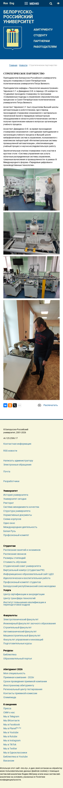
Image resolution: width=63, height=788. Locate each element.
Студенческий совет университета (22, 566)
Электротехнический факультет (20, 619)
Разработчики (11, 481)
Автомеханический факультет (20, 631)
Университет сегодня (14, 499)
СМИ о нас (9, 712)
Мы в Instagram (11, 740)
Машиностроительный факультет (21, 635)
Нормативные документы (17, 515)
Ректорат (8, 503)
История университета (15, 495)
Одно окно (9, 523)
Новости (23, 65)
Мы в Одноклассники (15, 752)
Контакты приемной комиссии (20, 693)
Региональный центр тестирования (22, 689)
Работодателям (45, 46)
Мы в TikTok (9, 744)
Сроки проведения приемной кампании (25, 681)
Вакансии (8, 760)
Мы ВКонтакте (11, 720)
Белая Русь (9, 531)
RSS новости (10, 450)
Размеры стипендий (14, 558)
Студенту (40, 35)
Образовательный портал (17, 658)
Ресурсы (8, 650)
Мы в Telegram (11, 716)
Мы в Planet (12, 728)
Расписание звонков (14, 554)
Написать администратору (18, 460)
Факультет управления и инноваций (23, 639)
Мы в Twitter (10, 748)
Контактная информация (17, 444)
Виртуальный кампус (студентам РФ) (24, 570)
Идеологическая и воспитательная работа (26, 578)
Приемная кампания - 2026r (18, 677)
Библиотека (9, 654)
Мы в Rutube (10, 736)
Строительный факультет (17, 627)
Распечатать (51, 405)
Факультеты (10, 615)
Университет (10, 491)
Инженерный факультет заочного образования (29, 623)
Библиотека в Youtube (15, 756)
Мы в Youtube (10, 732)
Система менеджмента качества (21, 507)
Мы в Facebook (11, 724)
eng (12, 3)
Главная (13, 65)
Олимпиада (9, 697)
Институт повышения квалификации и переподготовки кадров (24, 603)
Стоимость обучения (14, 562)
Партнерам (42, 41)
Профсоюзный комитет (16, 535)
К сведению (10, 704)
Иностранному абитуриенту (18, 685)
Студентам (9, 546)
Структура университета (16, 511)
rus (5, 3)
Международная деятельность (20, 527)
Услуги (7, 590)
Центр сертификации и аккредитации (24, 594)
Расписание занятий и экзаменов (21, 550)
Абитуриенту (43, 29)
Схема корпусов (12, 519)
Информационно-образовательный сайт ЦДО (28, 574)
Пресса (7, 708)
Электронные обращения (17, 464)
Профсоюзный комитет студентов (22, 582)
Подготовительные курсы (17, 643)
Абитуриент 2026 (13, 669)
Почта (6, 471)
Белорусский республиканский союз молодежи (29, 586)
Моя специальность (14, 673)
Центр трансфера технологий (19, 598)
